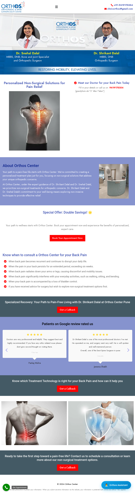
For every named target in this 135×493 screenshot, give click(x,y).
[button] (56, 6)
